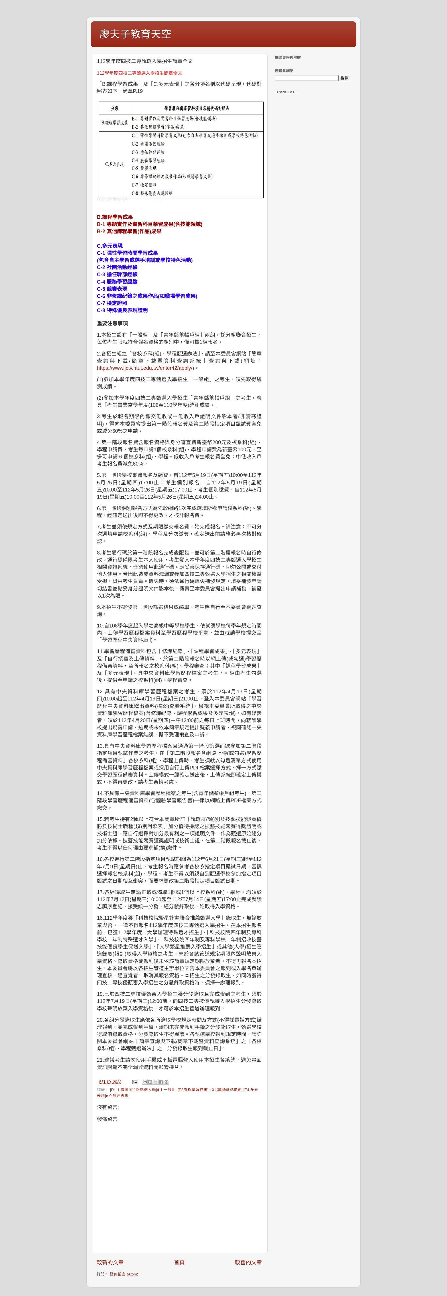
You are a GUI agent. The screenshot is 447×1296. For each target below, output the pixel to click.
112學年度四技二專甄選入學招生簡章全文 (139, 73)
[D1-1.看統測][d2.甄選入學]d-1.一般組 (143, 1090)
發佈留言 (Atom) (124, 1274)
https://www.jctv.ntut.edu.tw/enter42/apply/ (144, 368)
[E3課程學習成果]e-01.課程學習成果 (209, 1090)
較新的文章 (110, 1262)
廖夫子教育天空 (135, 34)
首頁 (179, 1262)
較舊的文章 (248, 1262)
